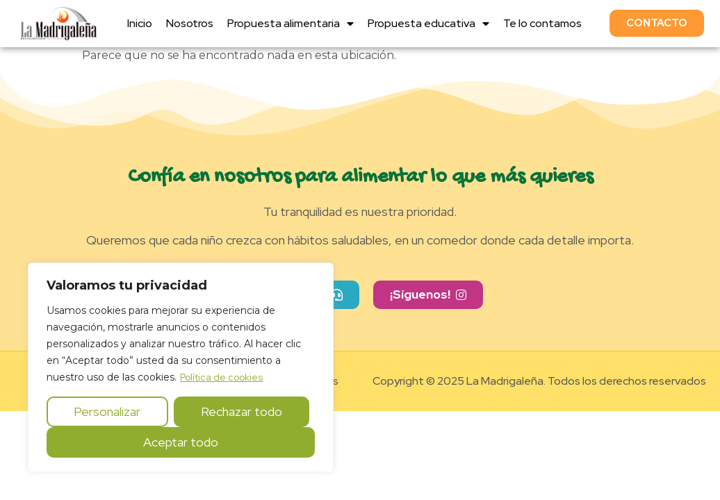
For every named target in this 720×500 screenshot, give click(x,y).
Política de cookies (221, 377)
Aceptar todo (180, 442)
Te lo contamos (542, 23)
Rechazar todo (241, 411)
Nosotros (189, 23)
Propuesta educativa (428, 23)
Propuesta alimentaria (290, 23)
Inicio (139, 23)
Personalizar (107, 411)
